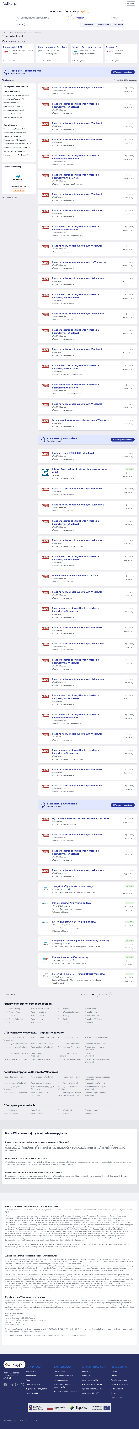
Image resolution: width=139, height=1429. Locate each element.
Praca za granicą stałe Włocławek (12, 1087)
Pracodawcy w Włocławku (10, 197)
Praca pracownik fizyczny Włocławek (13, 1038)
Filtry (20, 24)
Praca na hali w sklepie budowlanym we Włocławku (79, 262)
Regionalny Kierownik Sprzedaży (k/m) (52, 47)
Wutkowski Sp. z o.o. (59, 889)
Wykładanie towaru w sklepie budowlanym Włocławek (80, 420)
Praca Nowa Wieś (10, 1015)
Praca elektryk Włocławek (95, 1043)
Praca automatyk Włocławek (15, 1059)
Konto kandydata (32, 1384)
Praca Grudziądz (91, 1110)
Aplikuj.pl (5, 33)
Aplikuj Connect (117, 1389)
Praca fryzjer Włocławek (41, 1059)
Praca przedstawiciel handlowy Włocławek (97, 1060)
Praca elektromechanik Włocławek (40, 1054)
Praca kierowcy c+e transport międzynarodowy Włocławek (70, 1094)
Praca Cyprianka (37, 1015)
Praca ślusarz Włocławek (68, 1083)
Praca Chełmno (91, 1114)
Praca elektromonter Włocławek (16, 1053)
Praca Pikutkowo (92, 1012)
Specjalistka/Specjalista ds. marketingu (72, 886)
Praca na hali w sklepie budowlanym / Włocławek (78, 87)
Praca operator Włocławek (69, 1043)
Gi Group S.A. (57, 475)
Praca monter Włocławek (68, 1037)
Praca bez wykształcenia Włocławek (95, 1094)
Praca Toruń (35, 1110)
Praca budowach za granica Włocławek (96, 1087)
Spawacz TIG (112, 47)
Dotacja (114, 1393)
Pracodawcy (30, 1376)
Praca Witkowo (64, 1022)
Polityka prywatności (119, 1380)
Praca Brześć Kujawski (94, 1019)
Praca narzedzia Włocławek (14, 1083)
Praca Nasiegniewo (38, 1012)
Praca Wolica (8, 1022)
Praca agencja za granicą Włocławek (68, 1087)
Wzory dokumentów (90, 1380)
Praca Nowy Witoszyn (40, 1008)
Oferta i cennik (60, 1371)
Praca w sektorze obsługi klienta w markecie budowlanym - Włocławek (75, 105)
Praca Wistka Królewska (13, 1019)
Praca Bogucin (64, 1008)
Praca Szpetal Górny (11, 1008)
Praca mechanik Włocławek (42, 1047)
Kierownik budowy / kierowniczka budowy (74, 921)
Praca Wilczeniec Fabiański (69, 1012)
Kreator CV (86, 1371)
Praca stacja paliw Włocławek (15, 1093)
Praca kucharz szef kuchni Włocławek (95, 1054)
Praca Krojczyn (64, 1015)
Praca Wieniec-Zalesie (12, 1012)
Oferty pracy (30, 1371)
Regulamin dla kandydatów (36, 1389)
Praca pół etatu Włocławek (96, 1083)
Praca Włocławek (65, 1110)
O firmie (114, 1371)
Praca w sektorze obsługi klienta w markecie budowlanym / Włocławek (75, 661)
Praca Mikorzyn (91, 1022)
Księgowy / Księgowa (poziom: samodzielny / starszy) (86, 47)
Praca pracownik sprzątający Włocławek (42, 1087)
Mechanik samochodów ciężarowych (71, 957)
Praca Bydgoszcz (10, 1110)
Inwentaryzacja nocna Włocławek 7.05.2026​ (75, 575)
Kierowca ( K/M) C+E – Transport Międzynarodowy (78, 974)
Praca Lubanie (36, 1022)
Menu (131, 3)
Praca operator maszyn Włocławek (67, 1054)
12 (93, 994)
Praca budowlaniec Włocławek (43, 1037)
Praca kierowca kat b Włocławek (39, 1094)
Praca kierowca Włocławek (42, 1043)
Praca (12, 33)
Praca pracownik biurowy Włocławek (95, 1048)
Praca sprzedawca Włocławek (15, 1047)
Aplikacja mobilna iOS (90, 1393)
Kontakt (114, 1376)
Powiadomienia (31, 1393)
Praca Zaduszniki (92, 1015)
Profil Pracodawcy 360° (63, 1376)
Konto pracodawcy (61, 1380)
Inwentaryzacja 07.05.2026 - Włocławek (73, 453)
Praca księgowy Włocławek (42, 1077)
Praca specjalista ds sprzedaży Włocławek (97, 1078)
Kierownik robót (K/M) (12, 47)
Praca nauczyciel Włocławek (69, 1059)
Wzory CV (86, 1376)
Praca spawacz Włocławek (69, 1047)
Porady (28, 1380)
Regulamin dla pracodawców (65, 1391)
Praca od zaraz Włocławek (14, 1077)
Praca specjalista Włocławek (96, 1037)
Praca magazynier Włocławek (15, 1043)
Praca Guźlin (63, 1019)
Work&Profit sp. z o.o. (60, 91)
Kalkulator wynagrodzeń (92, 1384)
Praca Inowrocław (10, 1114)
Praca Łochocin (37, 1019)
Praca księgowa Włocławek (69, 1077)
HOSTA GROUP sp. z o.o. (61, 906)
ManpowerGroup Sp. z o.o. (62, 960)
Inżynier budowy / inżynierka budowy (71, 903)
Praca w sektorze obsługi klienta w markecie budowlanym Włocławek (75, 176)
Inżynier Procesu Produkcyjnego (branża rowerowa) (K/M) (79, 471)
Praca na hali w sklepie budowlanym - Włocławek (78, 278)
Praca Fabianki (91, 1008)
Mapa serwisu (116, 1397)
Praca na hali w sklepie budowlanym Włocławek (77, 123)
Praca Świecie (63, 1114)
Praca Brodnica (37, 1114)
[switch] (123, 72)
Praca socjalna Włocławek (41, 1083)
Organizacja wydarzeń (119, 1384)
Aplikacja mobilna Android (92, 1389)
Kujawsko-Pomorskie (24, 33)
